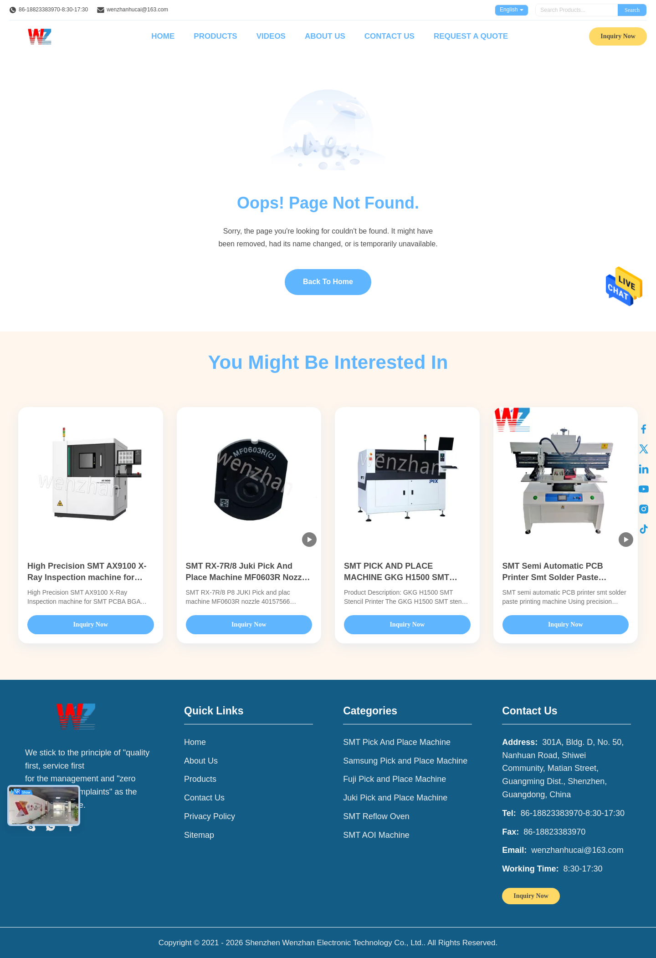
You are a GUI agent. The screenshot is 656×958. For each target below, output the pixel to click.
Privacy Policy (209, 816)
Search (632, 10)
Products (215, 36)
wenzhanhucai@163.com (137, 9)
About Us (325, 36)
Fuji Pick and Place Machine (394, 779)
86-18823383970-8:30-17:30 (53, 9)
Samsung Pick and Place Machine (405, 760)
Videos (271, 36)
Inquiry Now (618, 36)
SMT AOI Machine (376, 835)
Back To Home (328, 281)
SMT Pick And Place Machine (397, 742)
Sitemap (199, 835)
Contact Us (389, 36)
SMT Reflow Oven (376, 816)
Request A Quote (471, 36)
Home (162, 36)
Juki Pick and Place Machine (395, 797)
